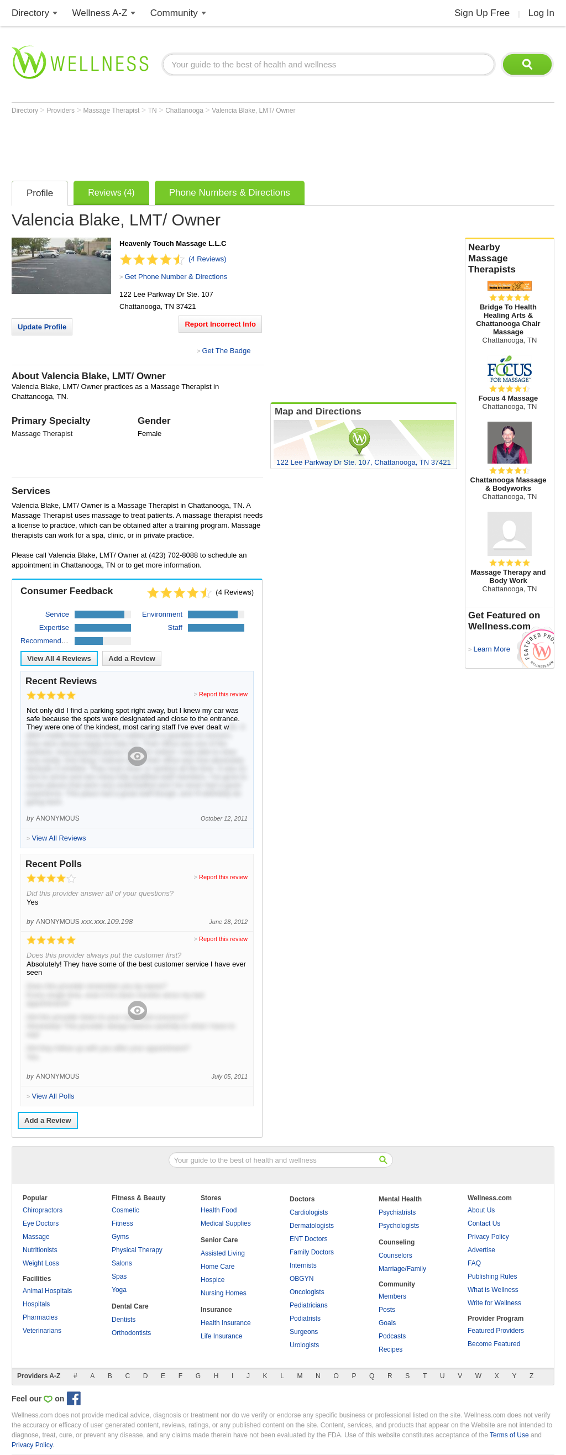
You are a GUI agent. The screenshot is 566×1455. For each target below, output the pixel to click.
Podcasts (392, 1336)
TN (153, 110)
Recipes (390, 1349)
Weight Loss (41, 1263)
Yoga (119, 1290)
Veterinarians (42, 1331)
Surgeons (304, 1332)
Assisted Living (223, 1253)
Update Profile (42, 327)
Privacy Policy (488, 1237)
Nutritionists (40, 1250)
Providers (61, 110)
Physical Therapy (137, 1250)
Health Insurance (226, 1323)
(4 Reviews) (207, 259)
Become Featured (494, 1344)
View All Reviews (59, 658)
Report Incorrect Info (220, 324)
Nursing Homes (224, 1293)
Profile (40, 193)
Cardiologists (309, 1212)
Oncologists (307, 1292)
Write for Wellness (494, 1303)
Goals (387, 1323)
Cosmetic (125, 1210)
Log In (541, 13)
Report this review (223, 694)
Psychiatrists (397, 1212)
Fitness (122, 1223)
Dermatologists (312, 1226)
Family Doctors (312, 1252)
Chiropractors (42, 1210)
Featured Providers (496, 1331)
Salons (122, 1263)
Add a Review (131, 658)
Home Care (217, 1266)
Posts (387, 1310)
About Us (481, 1210)
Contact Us (484, 1223)
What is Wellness (493, 1290)
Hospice (212, 1280)
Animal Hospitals (47, 1291)
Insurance (216, 1310)
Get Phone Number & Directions (175, 276)
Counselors (395, 1255)
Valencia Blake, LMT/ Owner (253, 110)
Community (174, 13)
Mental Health (400, 1199)
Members (392, 1296)
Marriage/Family (402, 1269)
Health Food (219, 1210)
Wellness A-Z (100, 13)
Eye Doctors (41, 1223)
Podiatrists (305, 1318)
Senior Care (219, 1240)
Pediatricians (309, 1305)
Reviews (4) (111, 192)
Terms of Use (509, 1435)
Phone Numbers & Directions (229, 192)
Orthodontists (131, 1333)
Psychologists (399, 1226)
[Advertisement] (213, 145)
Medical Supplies (226, 1223)
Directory (30, 13)
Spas (119, 1276)
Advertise (481, 1250)
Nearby (509, 258)
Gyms (120, 1237)
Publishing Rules (492, 1276)
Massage (36, 1237)
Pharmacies (40, 1317)
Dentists (123, 1319)
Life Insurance (221, 1336)
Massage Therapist (112, 110)
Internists (303, 1265)
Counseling (397, 1242)
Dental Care (130, 1306)
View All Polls (53, 1096)
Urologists (304, 1345)
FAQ (474, 1263)
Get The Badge (226, 350)
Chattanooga (185, 110)
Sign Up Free (482, 13)
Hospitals (36, 1304)
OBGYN (301, 1279)
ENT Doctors (308, 1239)
